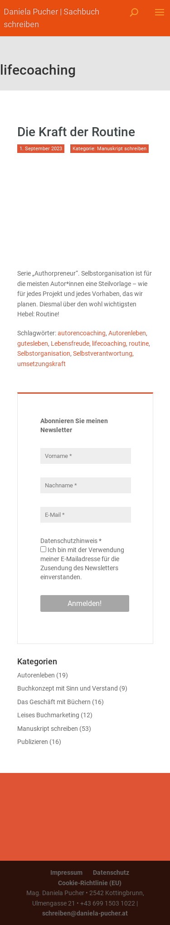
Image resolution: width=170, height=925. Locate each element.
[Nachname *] (85, 485)
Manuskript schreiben (121, 149)
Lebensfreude (70, 343)
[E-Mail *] (85, 515)
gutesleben (32, 343)
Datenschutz (111, 872)
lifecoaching (109, 343)
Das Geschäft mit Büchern (54, 702)
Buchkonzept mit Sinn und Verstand (67, 688)
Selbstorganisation (43, 353)
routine (139, 343)
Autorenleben (127, 333)
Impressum (66, 872)
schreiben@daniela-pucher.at (85, 913)
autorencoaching (82, 333)
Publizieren (32, 741)
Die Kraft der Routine (76, 131)
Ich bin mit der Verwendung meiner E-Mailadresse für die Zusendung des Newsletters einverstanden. (82, 563)
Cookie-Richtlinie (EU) (89, 883)
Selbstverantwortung (102, 353)
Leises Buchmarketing (48, 715)
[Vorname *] (85, 456)
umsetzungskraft (41, 363)
